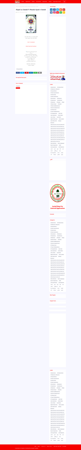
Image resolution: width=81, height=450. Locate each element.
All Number (60, 104)
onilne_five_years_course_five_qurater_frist (57, 124)
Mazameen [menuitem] (45, 1)
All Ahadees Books (60, 87)
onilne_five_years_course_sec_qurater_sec (57, 135)
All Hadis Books (53, 100)
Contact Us (43, 446)
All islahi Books (59, 100)
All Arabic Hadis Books (54, 96)
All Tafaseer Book (53, 109)
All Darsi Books (53, 98)
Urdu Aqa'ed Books (54, 147)
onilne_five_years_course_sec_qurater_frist (57, 133)
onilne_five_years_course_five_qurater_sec (57, 126)
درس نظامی (56, 150)
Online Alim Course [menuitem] (57, 1)
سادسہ (58, 152)
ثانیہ (63, 148)
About (39, 446)
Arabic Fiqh (60, 113)
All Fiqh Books (59, 98)
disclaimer (64, 446)
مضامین (58, 154)
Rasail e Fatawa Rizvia (54, 145)
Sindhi (60, 145)
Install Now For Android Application (57, 207)
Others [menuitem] (50, 1)
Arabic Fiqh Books (53, 115)
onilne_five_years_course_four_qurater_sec (57, 130)
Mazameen (52, 122)
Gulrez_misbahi (61, 254)
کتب (51, 154)
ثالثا (60, 148)
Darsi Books (59, 117)
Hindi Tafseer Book (54, 120)
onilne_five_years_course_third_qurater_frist (58, 137)
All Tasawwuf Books (54, 113)
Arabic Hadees (60, 115)
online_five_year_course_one (55, 141)
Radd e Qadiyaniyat (61, 143)
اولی (54, 148)
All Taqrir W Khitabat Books (55, 111)
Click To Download (31, 42)
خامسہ (52, 150)
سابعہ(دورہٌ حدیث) (53, 152)
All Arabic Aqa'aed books (55, 92)
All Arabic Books (53, 94)
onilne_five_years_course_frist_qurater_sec (57, 132)
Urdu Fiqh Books (61, 147)
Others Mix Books (53, 143)
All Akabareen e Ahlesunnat (55, 89)
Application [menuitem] (28, 1)
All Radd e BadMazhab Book (55, 105)
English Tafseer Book (54, 254)
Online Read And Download (31, 46)
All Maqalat (58, 102)
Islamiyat (59, 120)
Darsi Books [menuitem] (38, 1)
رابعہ (60, 150)
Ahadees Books (53, 87)
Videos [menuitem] (33, 1)
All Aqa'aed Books (21, 6)
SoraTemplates (22, 448)
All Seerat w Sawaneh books (55, 107)
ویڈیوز (62, 154)
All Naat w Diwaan (53, 104)
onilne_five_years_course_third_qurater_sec (57, 139)
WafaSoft (18, 12)
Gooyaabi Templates (34, 448)
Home (17, 6)
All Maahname (53, 102)
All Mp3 (63, 102)
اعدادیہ (52, 148)
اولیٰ (57, 148)
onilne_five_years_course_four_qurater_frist (57, 128)
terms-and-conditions (57, 446)
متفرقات (54, 154)
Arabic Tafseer (53, 117)
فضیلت (62, 152)
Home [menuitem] (23, 1)
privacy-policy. (49, 446)
